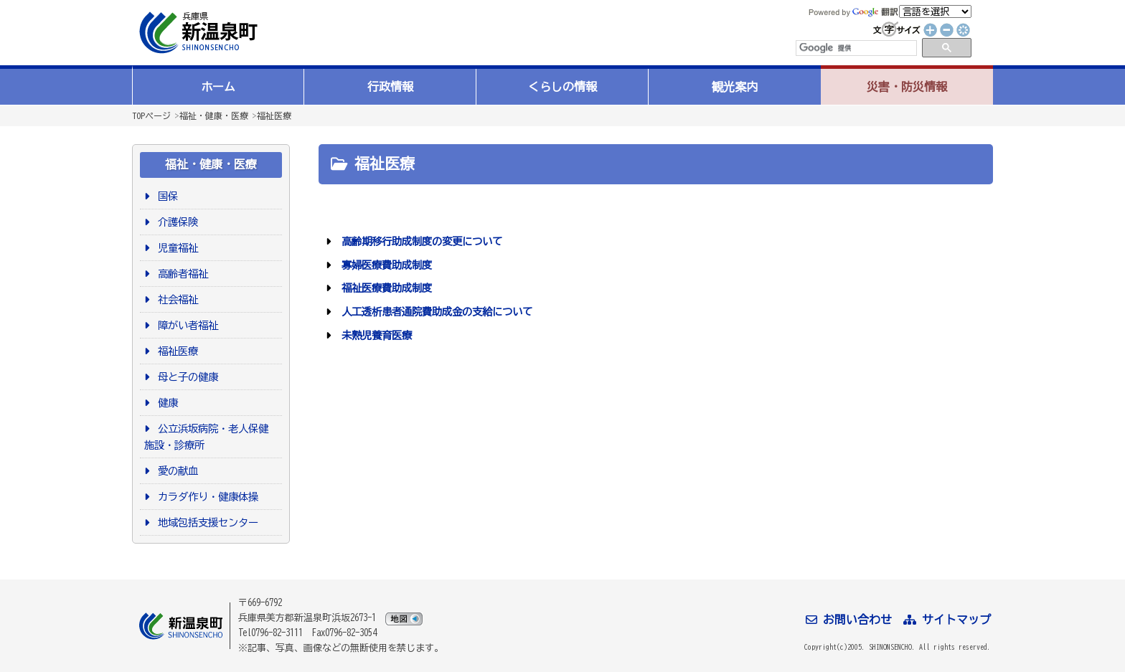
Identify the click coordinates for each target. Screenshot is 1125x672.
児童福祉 (175, 247)
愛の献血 (175, 470)
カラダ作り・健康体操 (205, 496)
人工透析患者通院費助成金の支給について (434, 311)
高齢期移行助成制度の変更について (419, 241)
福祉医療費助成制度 (384, 288)
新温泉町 (196, 32)
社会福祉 (175, 299)
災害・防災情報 (907, 87)
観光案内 (735, 87)
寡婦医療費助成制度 (384, 265)
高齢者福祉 (180, 273)
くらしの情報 (562, 87)
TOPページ (151, 115)
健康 (165, 402)
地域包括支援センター (205, 522)
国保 (165, 196)
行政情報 (390, 87)
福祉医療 (274, 115)
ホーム (218, 87)
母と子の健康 (185, 377)
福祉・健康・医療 (213, 115)
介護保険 (175, 222)
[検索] (855, 48)
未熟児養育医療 (374, 335)
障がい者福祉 (185, 325)
